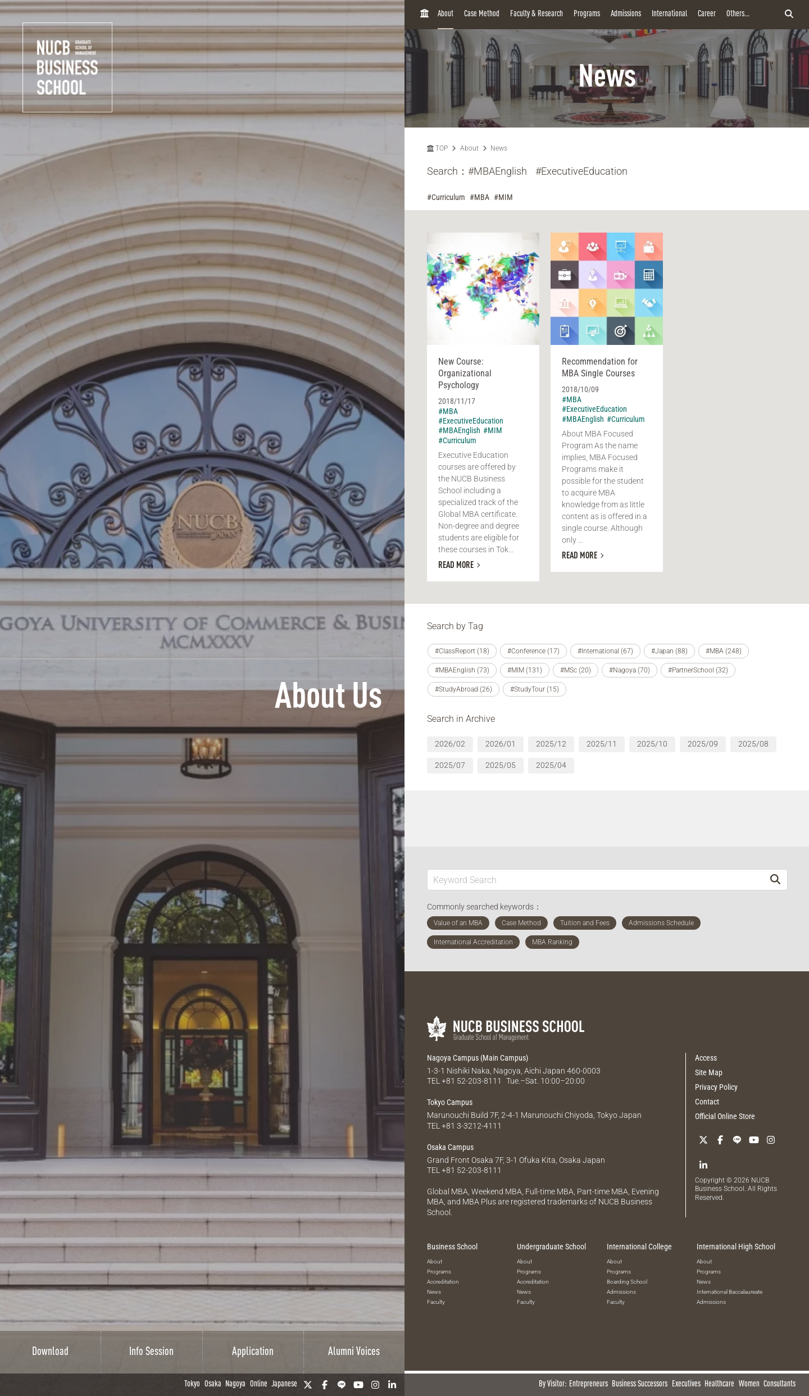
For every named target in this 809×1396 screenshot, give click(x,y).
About (445, 14)
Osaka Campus (450, 1147)
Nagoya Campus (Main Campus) (477, 1057)
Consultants (779, 1384)
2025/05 (500, 765)
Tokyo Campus (449, 1102)
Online (258, 1384)
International (669, 14)
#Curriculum (446, 197)
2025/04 (551, 765)
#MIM (503, 197)
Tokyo (192, 1384)
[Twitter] (307, 1385)
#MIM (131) (524, 670)
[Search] (775, 879)
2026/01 (500, 743)
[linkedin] (392, 1385)
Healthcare (719, 1384)
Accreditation (443, 1282)
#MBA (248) (724, 651)
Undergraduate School (551, 1246)
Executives (686, 1384)
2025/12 (551, 743)
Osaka (212, 1384)
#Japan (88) (669, 651)
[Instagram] (375, 1385)
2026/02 (450, 743)
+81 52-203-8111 (472, 1080)
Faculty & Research (536, 14)
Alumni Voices (354, 1352)
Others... (737, 14)
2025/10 (652, 743)
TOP (437, 148)
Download (50, 1352)
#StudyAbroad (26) (463, 689)
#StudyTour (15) (534, 689)
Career (707, 14)
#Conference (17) (533, 651)
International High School (736, 1246)
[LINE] (341, 1385)
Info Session (151, 1352)
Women (749, 1384)
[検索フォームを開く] (789, 15)
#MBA (479, 197)
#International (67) (605, 651)
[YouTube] (358, 1385)
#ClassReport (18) (462, 651)
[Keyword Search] (595, 879)
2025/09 (703, 743)
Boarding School (627, 1282)
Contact (707, 1101)
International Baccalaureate (729, 1292)
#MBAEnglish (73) (462, 670)
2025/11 (602, 743)
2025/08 (753, 743)
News (498, 148)
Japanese (284, 1384)
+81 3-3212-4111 (472, 1125)
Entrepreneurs (588, 1384)
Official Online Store (725, 1116)
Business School (452, 1246)
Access (706, 1057)
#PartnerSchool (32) (698, 670)
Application (253, 1352)
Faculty (436, 1302)
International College (639, 1246)
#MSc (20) (575, 670)
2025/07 (450, 765)
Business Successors (639, 1384)
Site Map (708, 1072)
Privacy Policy (716, 1087)
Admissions (626, 14)
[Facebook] (324, 1385)
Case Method (481, 14)
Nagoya (235, 1384)
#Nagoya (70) (629, 670)
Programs (587, 14)
